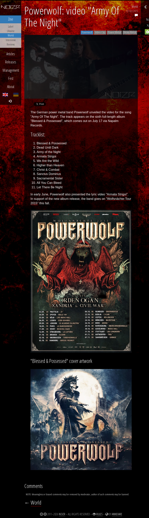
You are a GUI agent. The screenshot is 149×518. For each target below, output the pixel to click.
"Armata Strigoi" (117, 194)
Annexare (117, 514)
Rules (99, 514)
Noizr (62, 514)
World (135, 6)
